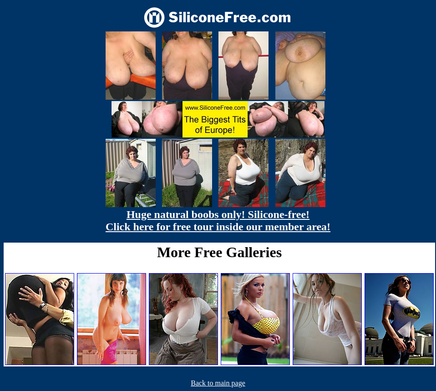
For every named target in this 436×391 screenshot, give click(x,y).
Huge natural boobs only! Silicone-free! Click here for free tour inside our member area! (218, 220)
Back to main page (218, 383)
